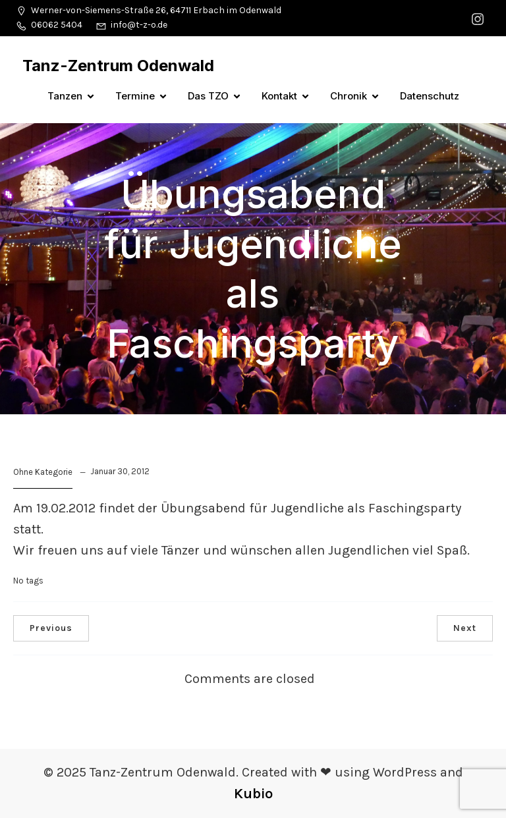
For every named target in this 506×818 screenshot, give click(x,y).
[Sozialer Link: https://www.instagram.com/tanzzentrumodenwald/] (479, 18)
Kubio (253, 793)
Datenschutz (429, 96)
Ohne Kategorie (42, 472)
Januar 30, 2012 (120, 471)
